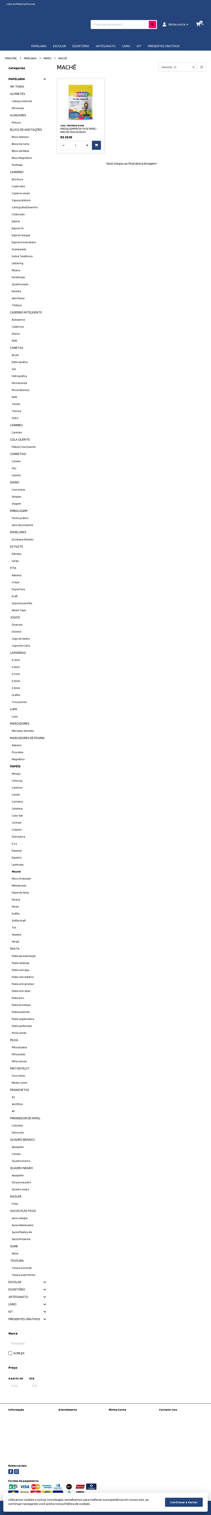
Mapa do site (66, 1420)
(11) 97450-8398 (174, 1415)
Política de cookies (19, 1449)
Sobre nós (14, 1424)
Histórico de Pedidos (121, 1420)
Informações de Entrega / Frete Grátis (27, 1431)
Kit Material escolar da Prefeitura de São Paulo (29, 1416)
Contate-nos (66, 1415)
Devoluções (66, 1425)
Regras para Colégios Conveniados (29, 1454)
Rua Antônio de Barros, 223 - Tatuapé (181, 1436)
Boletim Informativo (121, 1425)
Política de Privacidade (21, 1438)
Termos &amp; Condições (24, 1443)
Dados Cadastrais (119, 1415)
